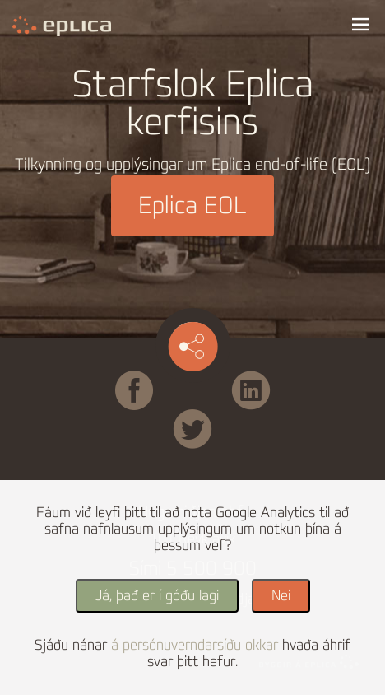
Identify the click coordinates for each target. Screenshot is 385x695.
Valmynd (360, 24)
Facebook (159, 378)
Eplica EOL (192, 205)
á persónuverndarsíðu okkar (194, 645)
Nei (280, 595)
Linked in (251, 378)
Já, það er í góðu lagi (157, 595)
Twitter (214, 417)
